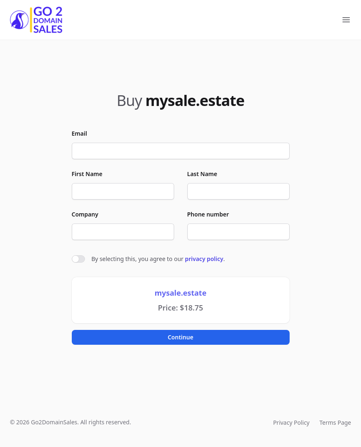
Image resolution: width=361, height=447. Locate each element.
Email (79, 133)
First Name (87, 174)
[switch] (78, 259)
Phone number (208, 214)
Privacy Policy (291, 422)
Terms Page (335, 422)
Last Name (202, 174)
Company (85, 214)
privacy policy (204, 259)
